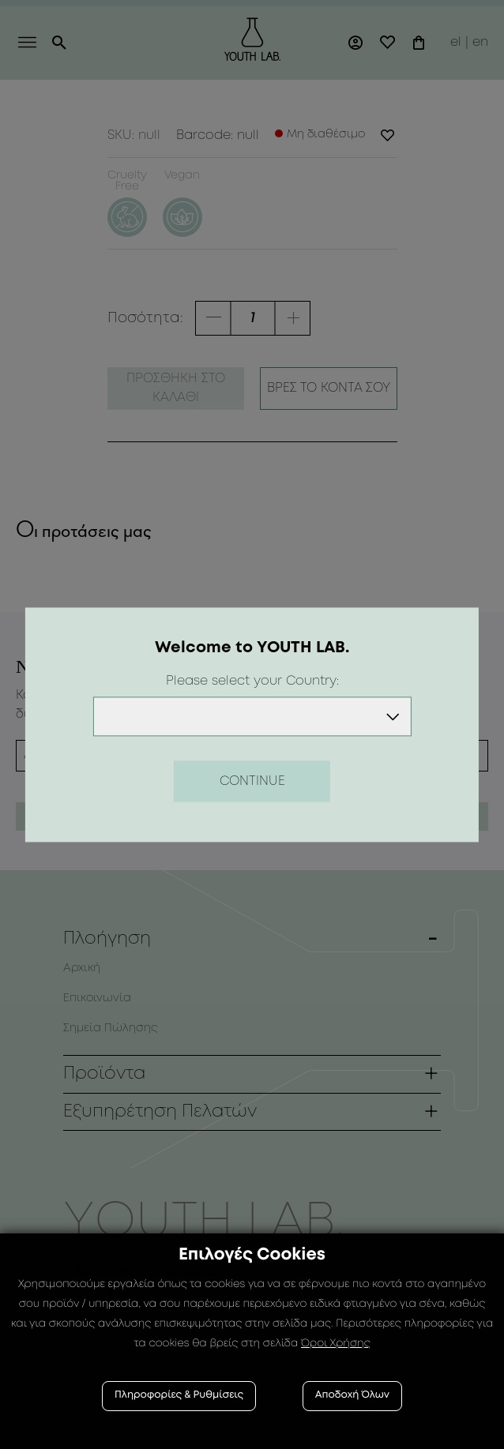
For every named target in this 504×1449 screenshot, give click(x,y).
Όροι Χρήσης (335, 1344)
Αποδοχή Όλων (352, 1395)
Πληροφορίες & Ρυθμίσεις (179, 1395)
